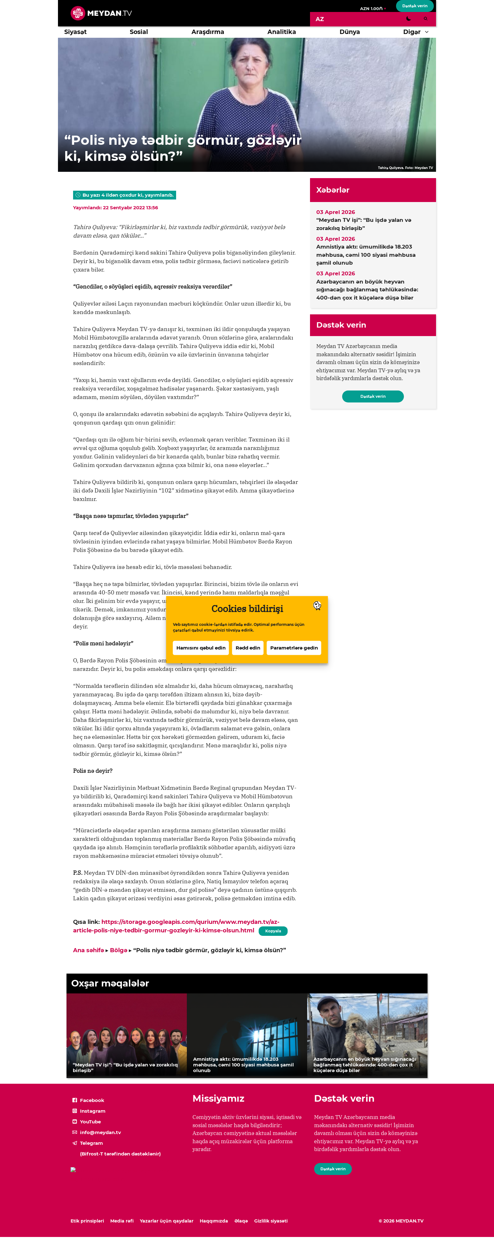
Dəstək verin (415, 5)
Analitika (281, 32)
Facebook (92, 1100)
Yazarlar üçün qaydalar (166, 1221)
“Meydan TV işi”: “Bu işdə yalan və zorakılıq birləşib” (363, 224)
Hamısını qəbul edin (201, 649)
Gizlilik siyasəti (271, 1221)
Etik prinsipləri (87, 1221)
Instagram (93, 1111)
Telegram (91, 1143)
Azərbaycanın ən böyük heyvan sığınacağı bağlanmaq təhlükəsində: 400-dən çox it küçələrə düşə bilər (367, 289)
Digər (419, 32)
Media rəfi (122, 1221)
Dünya (350, 32)
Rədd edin (248, 649)
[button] (428, 32)
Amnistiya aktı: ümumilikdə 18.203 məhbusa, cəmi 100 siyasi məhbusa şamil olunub (366, 255)
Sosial (139, 32)
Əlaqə (241, 1221)
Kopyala (273, 929)
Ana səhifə (88, 950)
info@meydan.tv (100, 1132)
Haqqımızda (214, 1221)
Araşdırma (208, 32)
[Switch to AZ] (320, 19)
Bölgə (118, 950)
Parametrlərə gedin (294, 649)
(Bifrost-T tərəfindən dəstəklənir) (120, 1154)
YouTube (90, 1122)
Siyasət (75, 32)
